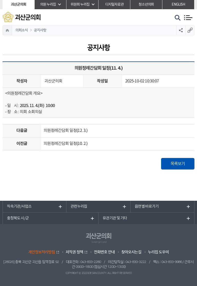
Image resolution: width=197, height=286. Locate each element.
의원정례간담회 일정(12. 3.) (65, 130)
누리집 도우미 (158, 252)
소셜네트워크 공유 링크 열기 (180, 30)
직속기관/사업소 (19, 206)
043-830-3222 (135, 262)
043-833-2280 (90, 262)
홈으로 (7, 30)
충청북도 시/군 (18, 218)
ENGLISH (178, 5)
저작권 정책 (74, 252)
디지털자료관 (114, 5)
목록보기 (178, 163)
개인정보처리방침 (41, 252)
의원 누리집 (48, 5)
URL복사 (189, 30)
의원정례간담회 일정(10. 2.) (65, 143)
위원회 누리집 (80, 5)
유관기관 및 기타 (115, 218)
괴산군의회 (18, 4)
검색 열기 (178, 18)
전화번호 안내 (104, 252)
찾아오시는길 (131, 252)
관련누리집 (79, 206)
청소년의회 (146, 5)
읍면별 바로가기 (147, 206)
